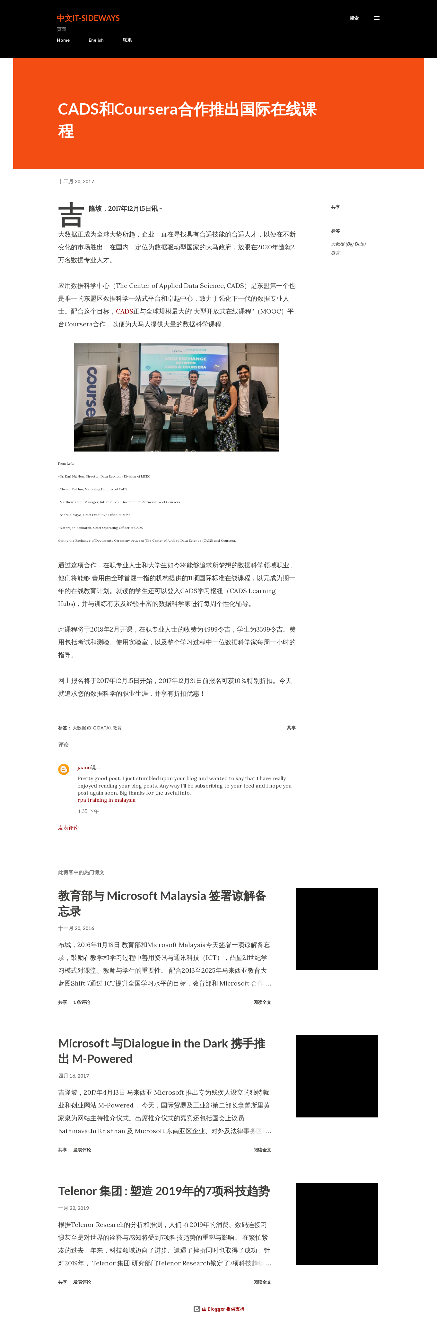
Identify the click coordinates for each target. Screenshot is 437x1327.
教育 (335, 252)
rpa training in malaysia (106, 800)
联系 (127, 40)
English (96, 40)
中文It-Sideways (88, 17)
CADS (124, 311)
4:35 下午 (88, 811)
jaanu (84, 767)
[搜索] (354, 18)
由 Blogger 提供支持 (218, 1309)
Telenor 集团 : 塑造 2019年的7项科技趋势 (164, 1191)
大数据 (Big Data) (348, 243)
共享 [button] (335, 207)
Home (63, 40)
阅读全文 (262, 1002)
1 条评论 (81, 1002)
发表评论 (68, 827)
